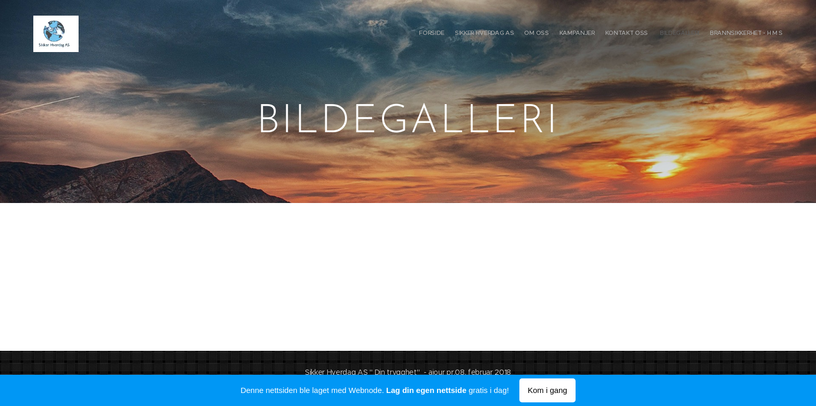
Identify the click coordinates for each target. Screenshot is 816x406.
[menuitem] (721, 34)
